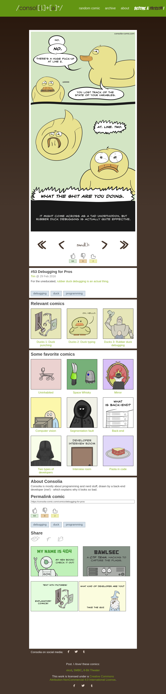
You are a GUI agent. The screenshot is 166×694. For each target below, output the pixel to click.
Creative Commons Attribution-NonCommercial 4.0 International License (83, 678)
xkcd (69, 670)
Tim (33, 276)
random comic (89, 8)
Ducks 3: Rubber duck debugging (118, 342)
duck (56, 293)
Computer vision (46, 429)
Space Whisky (82, 391)
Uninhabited (46, 391)
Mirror (118, 391)
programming (74, 293)
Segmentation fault (82, 429)
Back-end (118, 429)
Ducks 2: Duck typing (82, 340)
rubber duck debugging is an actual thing (82, 281)
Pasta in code (118, 467)
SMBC (78, 670)
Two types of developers (46, 469)
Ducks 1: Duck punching (46, 342)
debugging (39, 293)
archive (110, 8)
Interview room (82, 467)
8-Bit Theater (91, 670)
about (125, 8)
